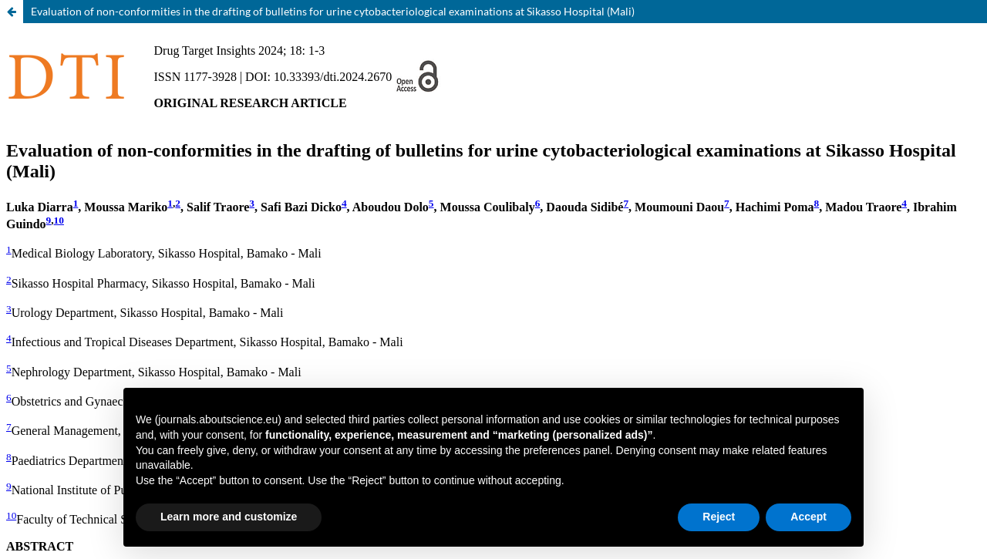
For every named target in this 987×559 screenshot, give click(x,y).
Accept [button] (808, 516)
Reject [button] (718, 516)
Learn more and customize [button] (228, 516)
